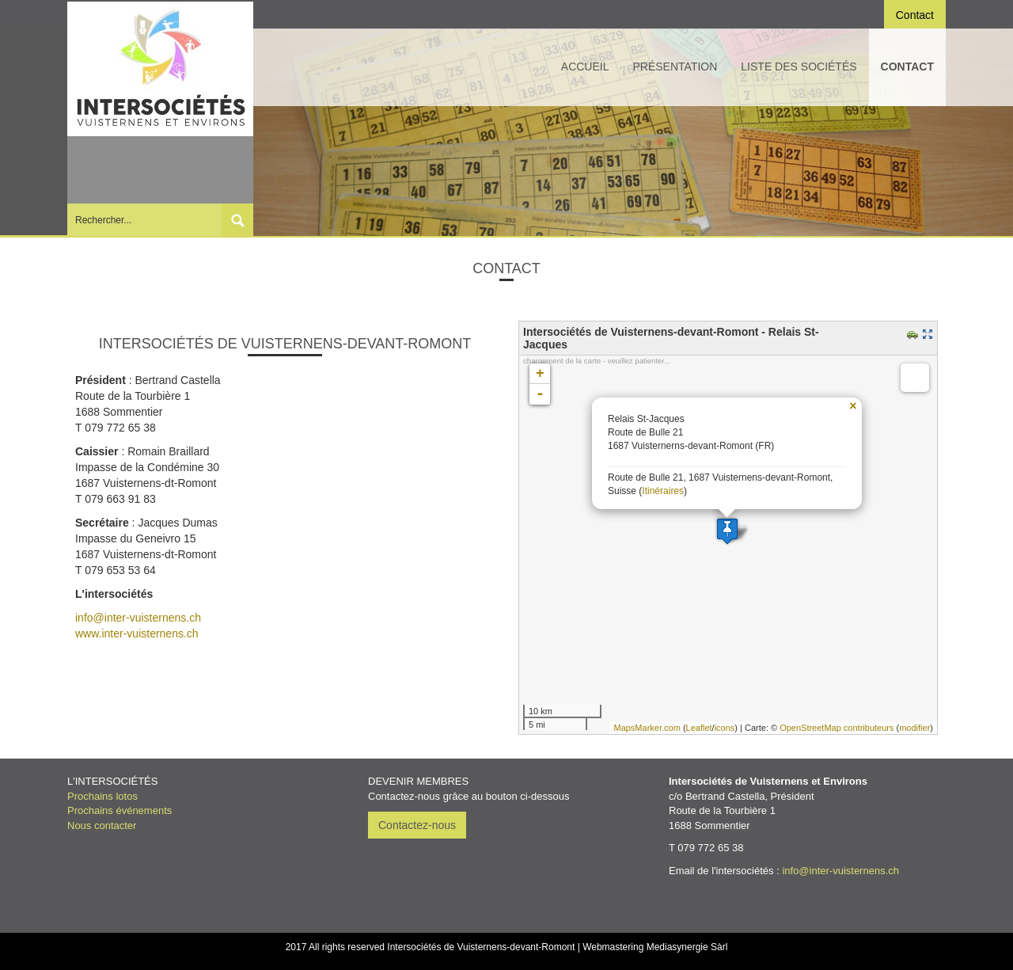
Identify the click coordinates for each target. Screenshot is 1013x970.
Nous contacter (101, 825)
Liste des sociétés (798, 66)
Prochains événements (119, 810)
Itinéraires (663, 490)
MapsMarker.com (646, 727)
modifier (914, 727)
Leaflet (699, 727)
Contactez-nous (417, 825)
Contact (907, 66)
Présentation (675, 66)
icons (725, 727)
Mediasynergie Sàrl (687, 947)
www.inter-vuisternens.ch (137, 633)
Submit (237, 220)
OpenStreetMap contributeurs (836, 727)
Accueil (585, 66)
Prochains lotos (102, 796)
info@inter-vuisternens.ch (138, 617)
